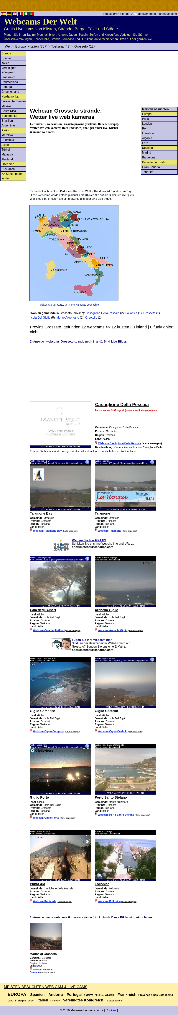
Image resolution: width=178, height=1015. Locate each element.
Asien (5, 144)
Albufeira (99, 995)
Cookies (111, 1010)
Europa (20, 46)
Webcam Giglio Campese (48, 731)
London (147, 123)
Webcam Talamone (109, 530)
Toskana (57, 46)
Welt (8, 46)
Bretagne (20, 1000)
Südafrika (7, 140)
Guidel (31, 1000)
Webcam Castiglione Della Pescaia (119, 443)
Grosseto (81, 46)
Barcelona (148, 157)
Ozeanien (7, 164)
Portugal (7, 86)
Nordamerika (10, 96)
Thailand (7, 159)
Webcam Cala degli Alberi (49, 630)
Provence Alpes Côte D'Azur (155, 994)
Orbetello (91, 317)
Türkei (5, 149)
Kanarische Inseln (154, 162)
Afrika (5, 130)
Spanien (6, 58)
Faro (145, 143)
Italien (34, 46)
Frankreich (8, 77)
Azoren (109, 994)
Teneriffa (147, 172)
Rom (145, 128)
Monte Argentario (68, 317)
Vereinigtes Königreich (83, 1000)
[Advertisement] (103, 79)
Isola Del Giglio (40, 317)
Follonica (131, 313)
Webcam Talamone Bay (47, 530)
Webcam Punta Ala (44, 901)
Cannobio (55, 1000)
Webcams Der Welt (40, 21)
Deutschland (9, 82)
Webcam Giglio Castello (112, 731)
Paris (145, 118)
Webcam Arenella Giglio (113, 630)
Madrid (146, 152)
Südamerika (9, 115)
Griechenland (10, 91)
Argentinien (9, 125)
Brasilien (7, 120)
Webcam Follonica (109, 901)
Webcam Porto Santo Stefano (116, 814)
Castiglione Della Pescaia (102, 313)
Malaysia (7, 154)
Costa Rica (8, 111)
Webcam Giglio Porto (46, 817)
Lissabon (148, 133)
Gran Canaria (151, 167)
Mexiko (6, 106)
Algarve (147, 138)
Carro (10, 1000)
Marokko (7, 135)
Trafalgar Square (113, 1000)
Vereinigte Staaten (13, 101)
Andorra (55, 995)
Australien (8, 169)
